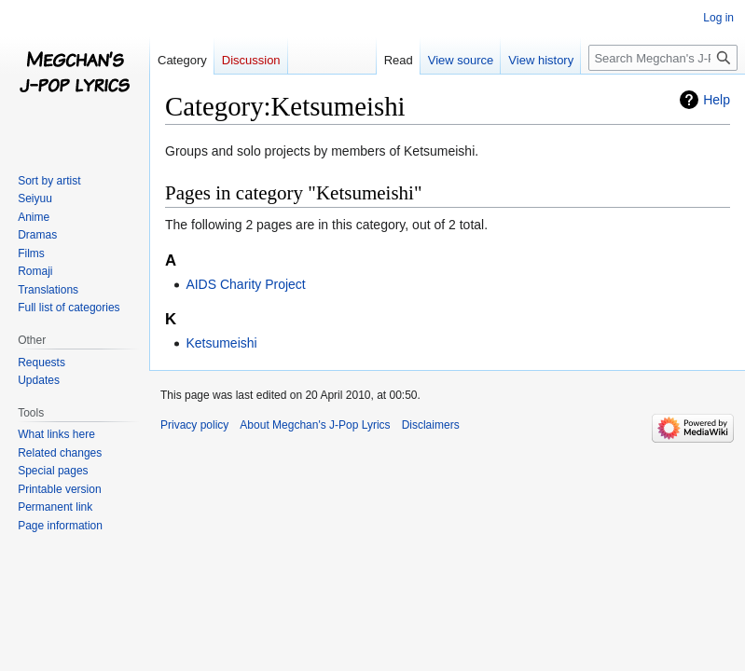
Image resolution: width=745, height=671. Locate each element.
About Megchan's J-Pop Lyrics (315, 424)
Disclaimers (431, 424)
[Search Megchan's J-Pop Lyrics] (663, 58)
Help (716, 99)
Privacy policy (194, 424)
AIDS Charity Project (245, 284)
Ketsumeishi (221, 343)
